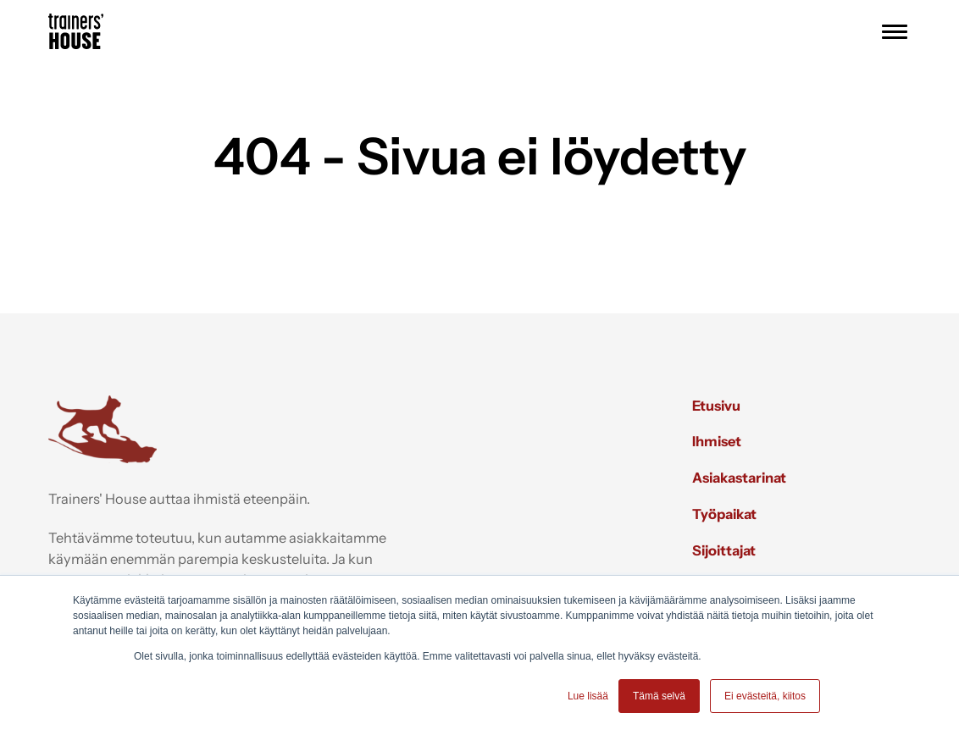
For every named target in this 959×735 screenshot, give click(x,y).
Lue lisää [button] (588, 696)
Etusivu (716, 405)
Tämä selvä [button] (659, 696)
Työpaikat (724, 514)
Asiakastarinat (739, 477)
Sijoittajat (724, 550)
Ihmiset (716, 441)
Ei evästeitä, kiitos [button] (765, 696)
